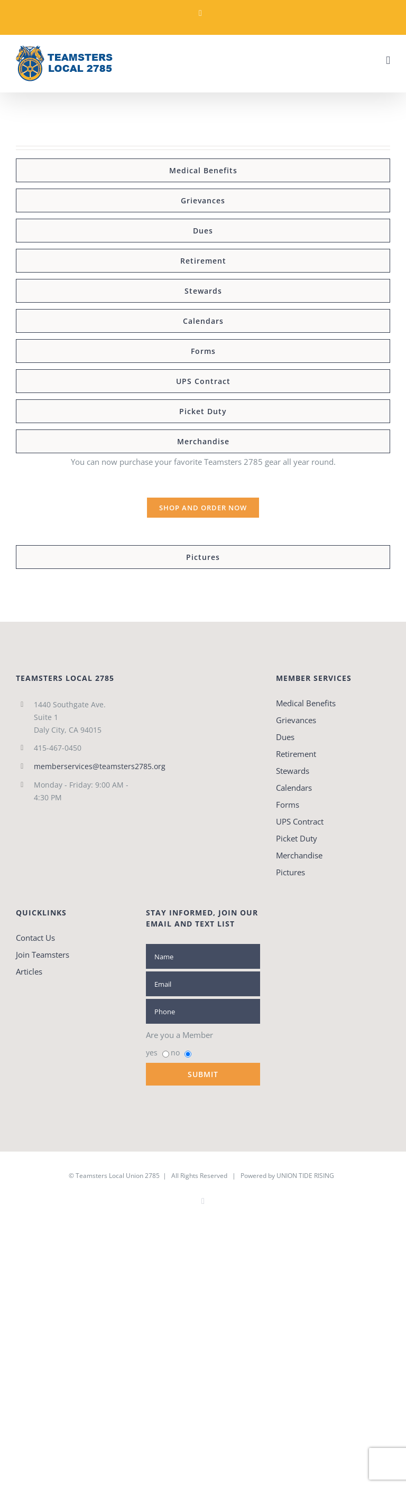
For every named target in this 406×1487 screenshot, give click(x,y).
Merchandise (299, 855)
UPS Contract (300, 821)
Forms (287, 804)
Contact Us (35, 937)
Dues (285, 737)
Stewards (292, 770)
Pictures (290, 872)
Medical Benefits (306, 703)
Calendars (294, 787)
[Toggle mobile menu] (388, 60)
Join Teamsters (42, 954)
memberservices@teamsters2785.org (82, 766)
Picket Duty (296, 838)
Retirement (296, 754)
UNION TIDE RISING (305, 1175)
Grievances (296, 720)
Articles (29, 971)
